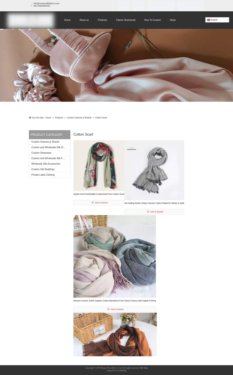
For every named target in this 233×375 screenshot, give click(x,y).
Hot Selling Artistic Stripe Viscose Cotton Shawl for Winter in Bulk (154, 203)
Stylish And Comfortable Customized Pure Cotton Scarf (98, 194)
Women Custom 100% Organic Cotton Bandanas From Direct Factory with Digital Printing (114, 300)
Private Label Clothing (43, 175)
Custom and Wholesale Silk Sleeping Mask (50, 147)
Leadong (122, 370)
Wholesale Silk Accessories (45, 164)
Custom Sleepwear (41, 153)
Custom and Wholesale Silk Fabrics (50, 158)
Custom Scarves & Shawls (45, 142)
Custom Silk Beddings (43, 169)
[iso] (123, 7)
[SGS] (138, 7)
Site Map (144, 368)
